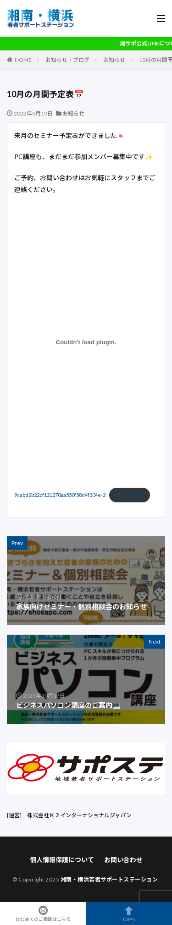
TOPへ (129, 913)
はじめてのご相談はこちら (43, 913)
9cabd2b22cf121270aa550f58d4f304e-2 (59, 495)
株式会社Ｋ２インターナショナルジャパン (79, 815)
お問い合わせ (123, 860)
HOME (23, 59)
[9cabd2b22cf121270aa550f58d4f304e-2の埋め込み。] (86, 342)
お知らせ (114, 59)
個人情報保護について (62, 860)
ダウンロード (130, 495)
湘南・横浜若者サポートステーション (109, 879)
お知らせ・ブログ (67, 59)
